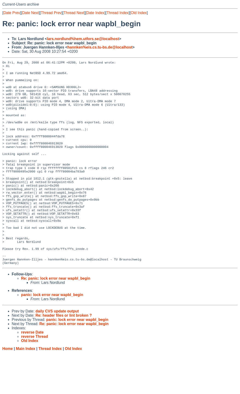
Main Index (25, 389)
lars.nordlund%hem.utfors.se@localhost (83, 39)
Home (7, 389)
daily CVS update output (57, 352)
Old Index (139, 13)
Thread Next (74, 13)
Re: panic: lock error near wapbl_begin (55, 319)
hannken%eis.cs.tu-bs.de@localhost (100, 47)
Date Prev (11, 13)
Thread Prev (51, 13)
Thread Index (118, 13)
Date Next (30, 13)
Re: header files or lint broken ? (63, 356)
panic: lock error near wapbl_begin (52, 336)
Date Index (95, 13)
